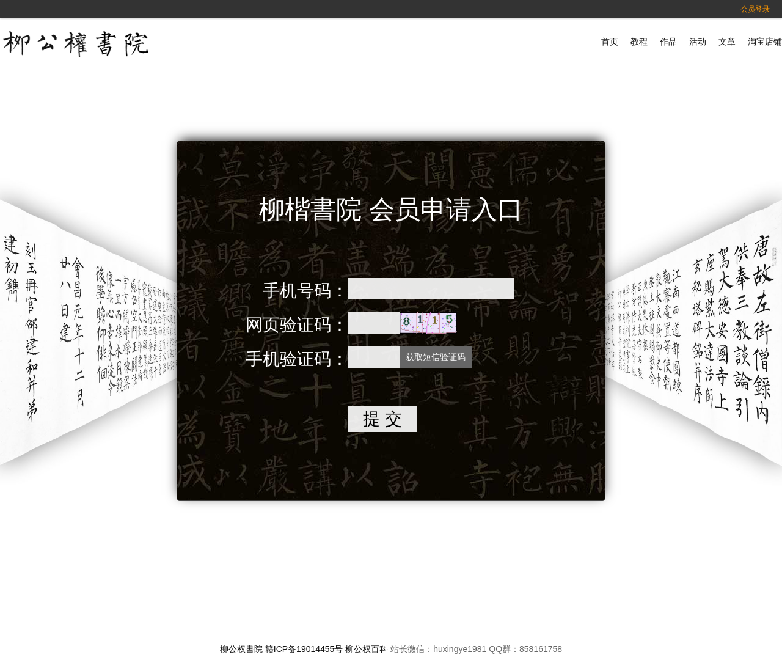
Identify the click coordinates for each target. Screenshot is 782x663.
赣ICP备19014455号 (304, 649)
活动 (697, 41)
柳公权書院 (241, 649)
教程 (639, 41)
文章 (727, 41)
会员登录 (755, 9)
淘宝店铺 (765, 41)
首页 (609, 41)
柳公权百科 (366, 649)
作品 (668, 41)
